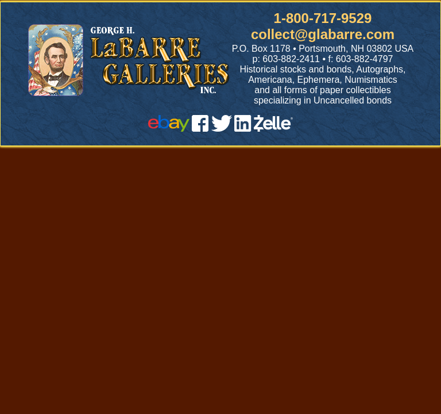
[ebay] (168, 128)
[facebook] (200, 128)
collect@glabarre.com (322, 34)
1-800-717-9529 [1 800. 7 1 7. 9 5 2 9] (323, 18)
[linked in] (243, 128)
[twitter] (221, 128)
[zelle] (273, 128)
